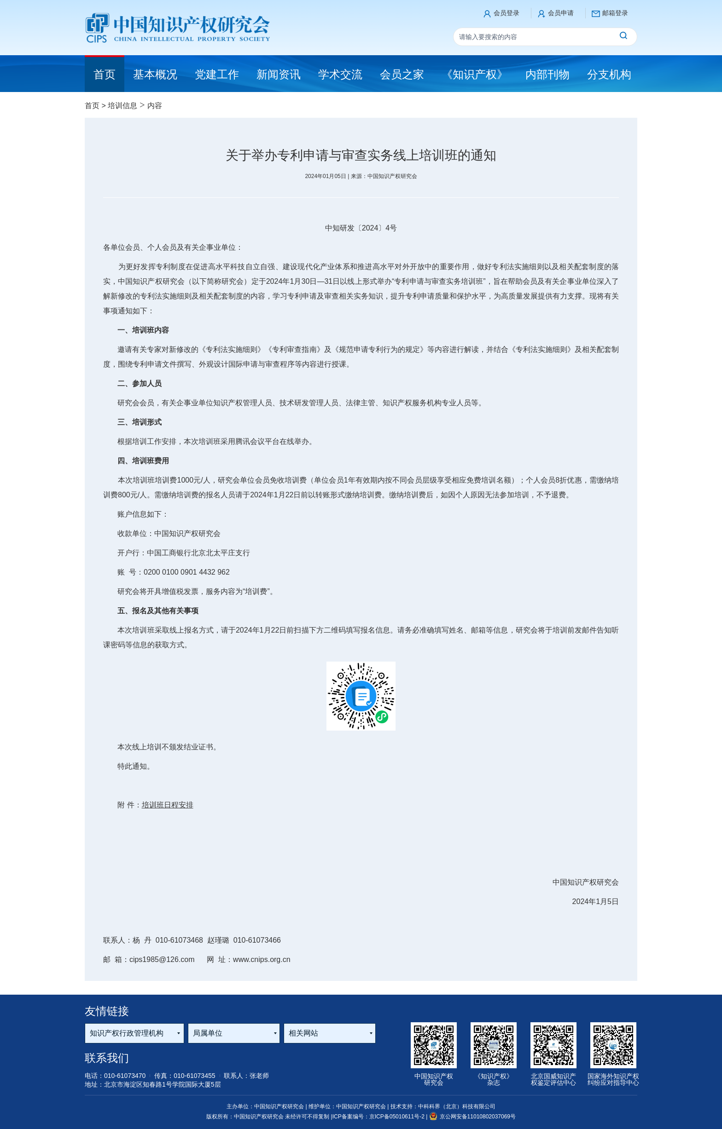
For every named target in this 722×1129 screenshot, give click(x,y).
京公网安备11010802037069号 (472, 1116)
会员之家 (402, 74)
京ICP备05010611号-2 (397, 1116)
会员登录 (506, 13)
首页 (92, 105)
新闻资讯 (278, 74)
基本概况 (155, 74)
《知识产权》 (475, 74)
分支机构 (609, 74)
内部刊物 (547, 74)
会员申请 (561, 13)
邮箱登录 (615, 13)
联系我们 (107, 1058)
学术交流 (340, 74)
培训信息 (122, 105)
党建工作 (217, 74)
